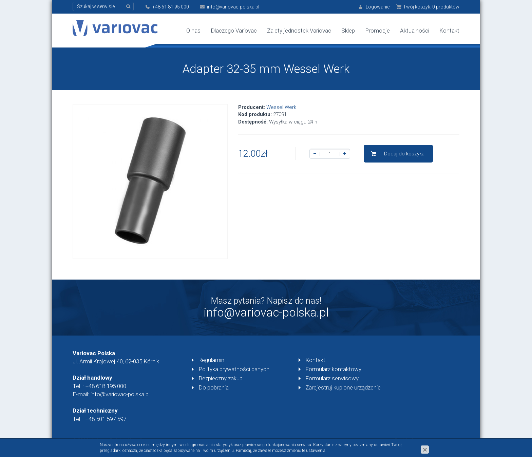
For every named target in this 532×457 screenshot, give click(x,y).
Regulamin (211, 360)
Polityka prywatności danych (233, 369)
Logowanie (378, 6)
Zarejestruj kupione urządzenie (343, 387)
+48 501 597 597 (106, 419)
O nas (193, 30)
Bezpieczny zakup (220, 378)
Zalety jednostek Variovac (299, 30)
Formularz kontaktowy (333, 369)
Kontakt (449, 30)
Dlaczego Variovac (234, 30)
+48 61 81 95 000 (170, 6)
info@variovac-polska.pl (233, 6)
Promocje (377, 30)
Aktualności (414, 30)
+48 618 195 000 (106, 386)
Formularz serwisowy (332, 378)
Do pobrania (213, 387)
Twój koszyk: (431, 6)
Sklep (348, 30)
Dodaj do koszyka (404, 154)
